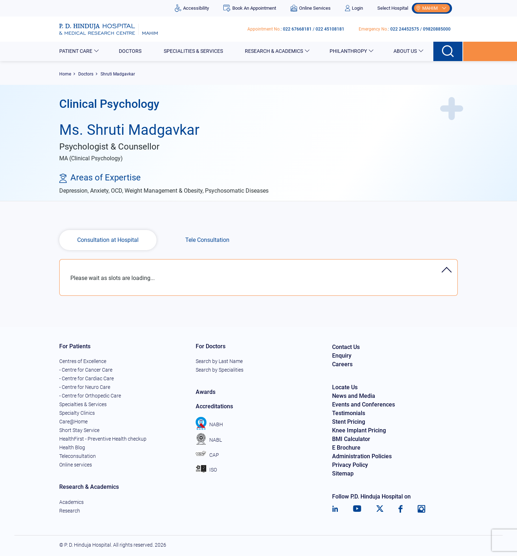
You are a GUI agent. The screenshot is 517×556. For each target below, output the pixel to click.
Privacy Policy (350, 464)
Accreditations (214, 406)
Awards (205, 392)
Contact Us (346, 347)
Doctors (131, 51)
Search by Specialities (219, 370)
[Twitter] (380, 509)
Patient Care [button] (76, 51)
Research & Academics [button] (274, 51)
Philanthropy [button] (349, 51)
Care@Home (73, 421)
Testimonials (348, 413)
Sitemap (343, 473)
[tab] (258, 263)
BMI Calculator (351, 439)
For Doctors (210, 346)
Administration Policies (362, 456)
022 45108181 (330, 29)
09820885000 (437, 29)
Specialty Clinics (77, 413)
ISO (206, 470)
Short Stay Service (79, 430)
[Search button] (448, 51)
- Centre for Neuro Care (84, 387)
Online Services (310, 8)
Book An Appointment (249, 8)
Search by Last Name (219, 361)
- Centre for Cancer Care (85, 370)
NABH (209, 424)
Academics (71, 502)
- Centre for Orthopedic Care (90, 396)
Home (65, 74)
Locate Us (345, 387)
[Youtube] (357, 509)
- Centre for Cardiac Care (86, 378)
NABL (209, 440)
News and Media (353, 395)
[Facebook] (400, 509)
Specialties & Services (83, 404)
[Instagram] (421, 509)
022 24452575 (404, 29)
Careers (342, 364)
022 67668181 (297, 29)
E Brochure (346, 447)
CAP (207, 455)
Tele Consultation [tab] (207, 239)
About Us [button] (405, 51)
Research (69, 511)
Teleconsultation (77, 456)
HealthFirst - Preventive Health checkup (102, 439)
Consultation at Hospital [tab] (108, 239)
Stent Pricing (348, 421)
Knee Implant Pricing (359, 430)
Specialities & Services (194, 51)
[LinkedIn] (335, 509)
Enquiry (341, 355)
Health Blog (72, 447)
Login (354, 8)
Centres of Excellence (82, 361)
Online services (75, 465)
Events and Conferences (363, 404)
